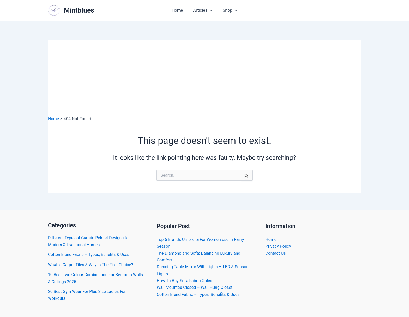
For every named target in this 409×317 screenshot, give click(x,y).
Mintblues (79, 10)
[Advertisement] (204, 76)
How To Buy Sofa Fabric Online (185, 280)
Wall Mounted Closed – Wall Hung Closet (195, 287)
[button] (210, 10)
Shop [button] (228, 10)
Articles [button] (203, 10)
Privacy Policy (278, 246)
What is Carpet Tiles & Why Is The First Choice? (91, 264)
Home (179, 10)
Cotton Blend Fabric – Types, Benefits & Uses (89, 254)
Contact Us (275, 253)
